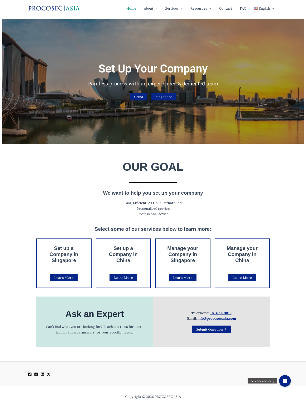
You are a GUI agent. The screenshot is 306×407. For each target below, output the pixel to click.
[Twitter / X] (48, 374)
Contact (228, 8)
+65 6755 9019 (221, 313)
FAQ (245, 8)
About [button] (157, 8)
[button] (161, 8)
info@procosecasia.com (217, 318)
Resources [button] (204, 8)
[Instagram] (36, 374)
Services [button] (179, 8)
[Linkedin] (42, 374)
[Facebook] (30, 374)
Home (138, 8)
